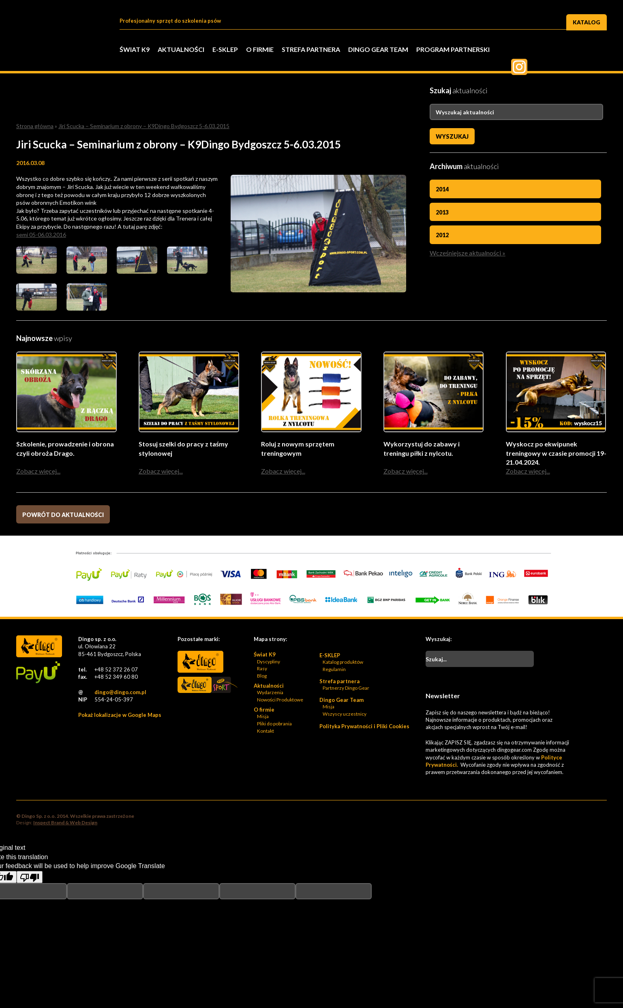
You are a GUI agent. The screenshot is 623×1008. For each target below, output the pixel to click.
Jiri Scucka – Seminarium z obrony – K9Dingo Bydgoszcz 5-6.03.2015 (143, 125)
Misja (263, 717)
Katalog (587, 21)
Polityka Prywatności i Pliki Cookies (364, 727)
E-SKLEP (225, 49)
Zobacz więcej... (38, 472)
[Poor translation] (30, 878)
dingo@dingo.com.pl (120, 693)
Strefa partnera (311, 49)
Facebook (518, 50)
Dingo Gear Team (378, 49)
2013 (442, 211)
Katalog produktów (343, 663)
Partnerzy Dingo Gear (346, 689)
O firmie (260, 49)
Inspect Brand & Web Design (65, 823)
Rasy (262, 669)
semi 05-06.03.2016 (41, 234)
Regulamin (334, 670)
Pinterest (578, 50)
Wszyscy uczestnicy (344, 715)
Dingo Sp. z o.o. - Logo (60, 61)
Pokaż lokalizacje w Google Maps (119, 715)
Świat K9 (135, 49)
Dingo (200, 662)
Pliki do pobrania (274, 724)
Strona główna (35, 125)
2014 (442, 189)
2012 (442, 234)
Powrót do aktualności (63, 515)
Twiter (558, 50)
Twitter (538, 50)
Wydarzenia (270, 693)
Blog (262, 676)
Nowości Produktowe (280, 700)
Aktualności (181, 49)
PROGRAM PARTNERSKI (453, 49)
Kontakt (265, 732)
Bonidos (200, 710)
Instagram (599, 50)
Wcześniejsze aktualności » (467, 251)
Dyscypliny (268, 662)
